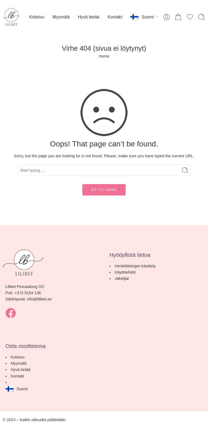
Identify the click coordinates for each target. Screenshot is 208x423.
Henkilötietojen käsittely (135, 266)
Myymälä (61, 17)
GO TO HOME (104, 190)
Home (104, 56)
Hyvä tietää (88, 17)
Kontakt (115, 17)
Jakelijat (122, 278)
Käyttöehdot (125, 272)
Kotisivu (36, 17)
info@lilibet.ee (39, 299)
